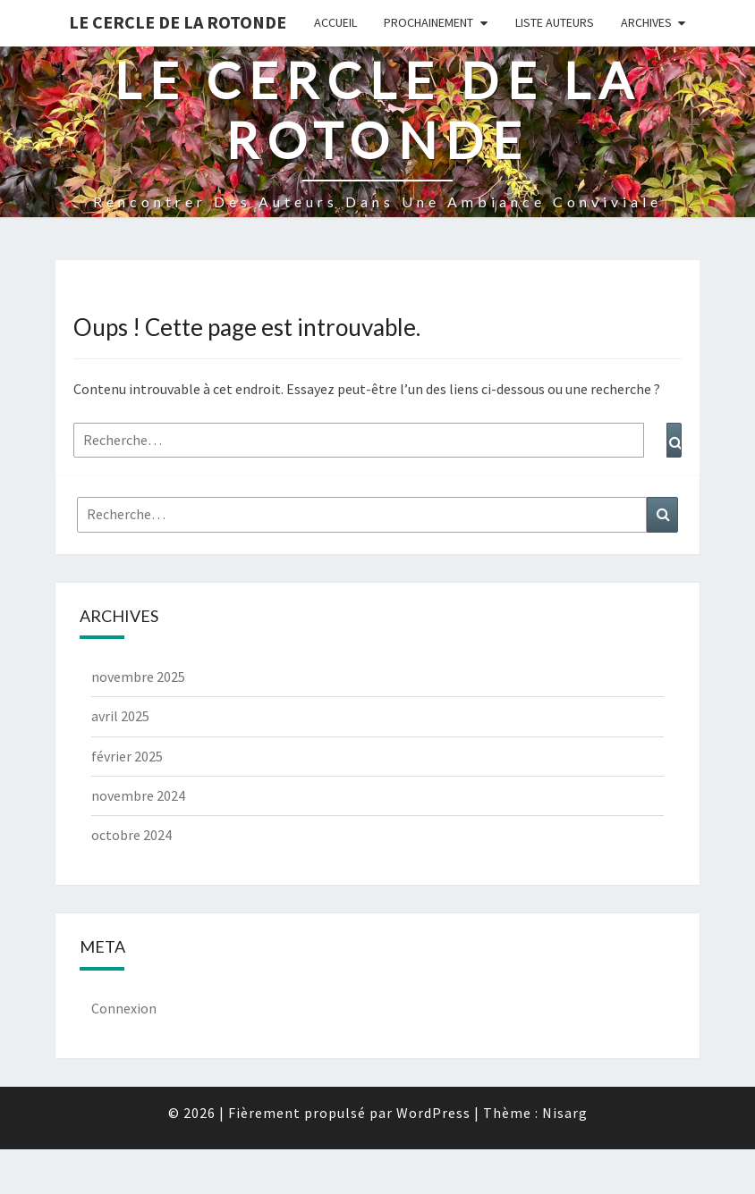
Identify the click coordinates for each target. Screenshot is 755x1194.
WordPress (433, 1113)
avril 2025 (120, 716)
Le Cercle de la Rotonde (177, 22)
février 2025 (127, 756)
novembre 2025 (138, 676)
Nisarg (565, 1113)
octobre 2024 (131, 835)
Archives (646, 22)
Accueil (335, 22)
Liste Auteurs (554, 22)
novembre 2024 (138, 795)
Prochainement (428, 22)
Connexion (124, 1008)
